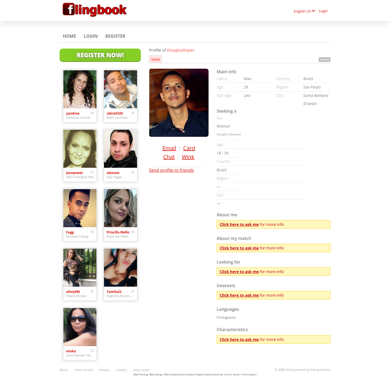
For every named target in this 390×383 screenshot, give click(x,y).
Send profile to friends (171, 170)
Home (69, 36)
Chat (169, 156)
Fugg (70, 232)
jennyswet (74, 172)
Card (189, 148)
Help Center (141, 370)
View (155, 59)
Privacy (104, 370)
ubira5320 (115, 113)
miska (71, 351)
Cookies (121, 370)
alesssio (113, 172)
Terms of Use (83, 370)
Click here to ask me (239, 224)
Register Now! (100, 55)
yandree (72, 113)
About (64, 370)
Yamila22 (114, 291)
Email (169, 148)
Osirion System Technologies (240, 374)
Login (323, 10)
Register (115, 36)
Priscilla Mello (118, 232)
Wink (188, 156)
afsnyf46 (73, 291)
